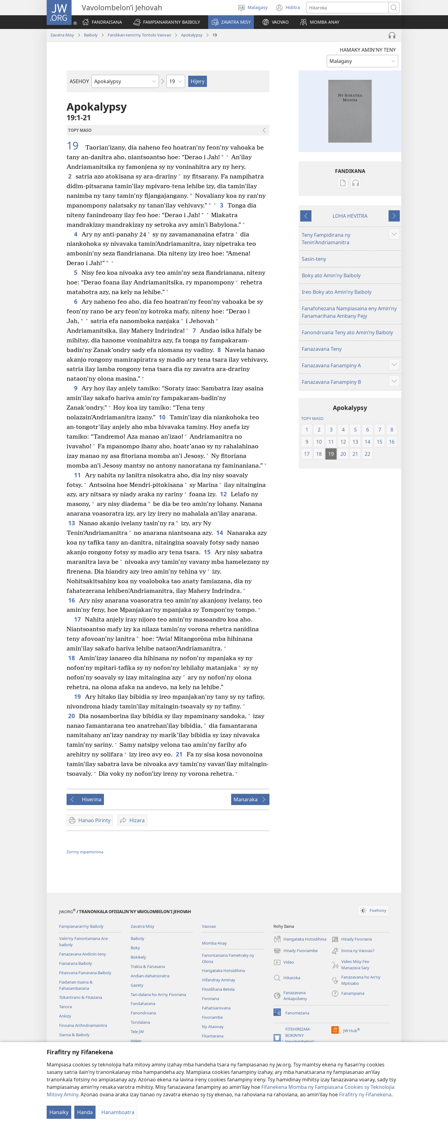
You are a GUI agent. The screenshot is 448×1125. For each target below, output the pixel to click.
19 (75, 145)
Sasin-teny (314, 258)
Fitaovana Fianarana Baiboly (85, 972)
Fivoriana (210, 998)
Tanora (65, 1006)
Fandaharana (143, 1003)
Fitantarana (212, 1036)
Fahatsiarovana (216, 1008)
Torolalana (140, 1022)
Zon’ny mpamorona (85, 852)
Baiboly (91, 35)
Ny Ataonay (213, 1026)
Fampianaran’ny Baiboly (81, 926)
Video (136, 1041)
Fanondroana (143, 1013)
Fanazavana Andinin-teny (82, 954)
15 (208, 552)
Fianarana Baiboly (75, 963)
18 (72, 658)
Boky (135, 948)
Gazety (137, 985)
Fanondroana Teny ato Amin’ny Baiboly (347, 332)
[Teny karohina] (347, 7)
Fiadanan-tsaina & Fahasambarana (76, 985)
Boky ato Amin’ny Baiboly (331, 275)
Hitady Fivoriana (351, 939)
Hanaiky (58, 1112)
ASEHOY (79, 81)
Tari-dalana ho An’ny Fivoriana (158, 994)
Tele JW (137, 1031)
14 (220, 532)
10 (162, 417)
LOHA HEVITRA (350, 215)
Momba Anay (214, 943)
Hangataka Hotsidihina (223, 970)
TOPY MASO (312, 418)
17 (78, 619)
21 (180, 754)
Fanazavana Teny (322, 349)
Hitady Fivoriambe (295, 951)
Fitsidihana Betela (218, 989)
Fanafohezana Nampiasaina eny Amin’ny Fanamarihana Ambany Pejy (349, 312)
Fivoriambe (212, 1017)
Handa (85, 1112)
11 (78, 475)
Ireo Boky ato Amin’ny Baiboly (336, 291)
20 (72, 716)
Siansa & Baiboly (74, 1034)
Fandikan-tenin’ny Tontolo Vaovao (139, 35)
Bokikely (138, 957)
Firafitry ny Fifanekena (365, 1094)
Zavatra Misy (62, 35)
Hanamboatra (117, 1112)
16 (72, 600)
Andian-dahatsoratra (150, 976)
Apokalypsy (192, 35)
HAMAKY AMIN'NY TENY (368, 49)
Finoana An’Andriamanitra (83, 1025)
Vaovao (209, 926)
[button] (166, 22)
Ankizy (65, 1016)
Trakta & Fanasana (148, 966)
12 (224, 494)
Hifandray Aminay (218, 980)
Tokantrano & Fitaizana (80, 997)
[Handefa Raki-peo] (392, 35)
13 (72, 523)
